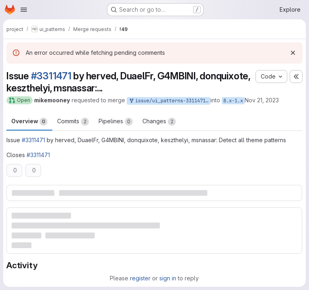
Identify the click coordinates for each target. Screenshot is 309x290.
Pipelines (116, 122)
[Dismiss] (293, 53)
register (140, 278)
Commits (73, 122)
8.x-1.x (233, 100)
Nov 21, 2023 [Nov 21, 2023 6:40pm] (262, 100)
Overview (29, 122)
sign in (167, 278)
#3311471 (51, 76)
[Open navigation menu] (23, 9)
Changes (159, 122)
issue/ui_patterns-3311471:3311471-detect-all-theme (169, 100)
